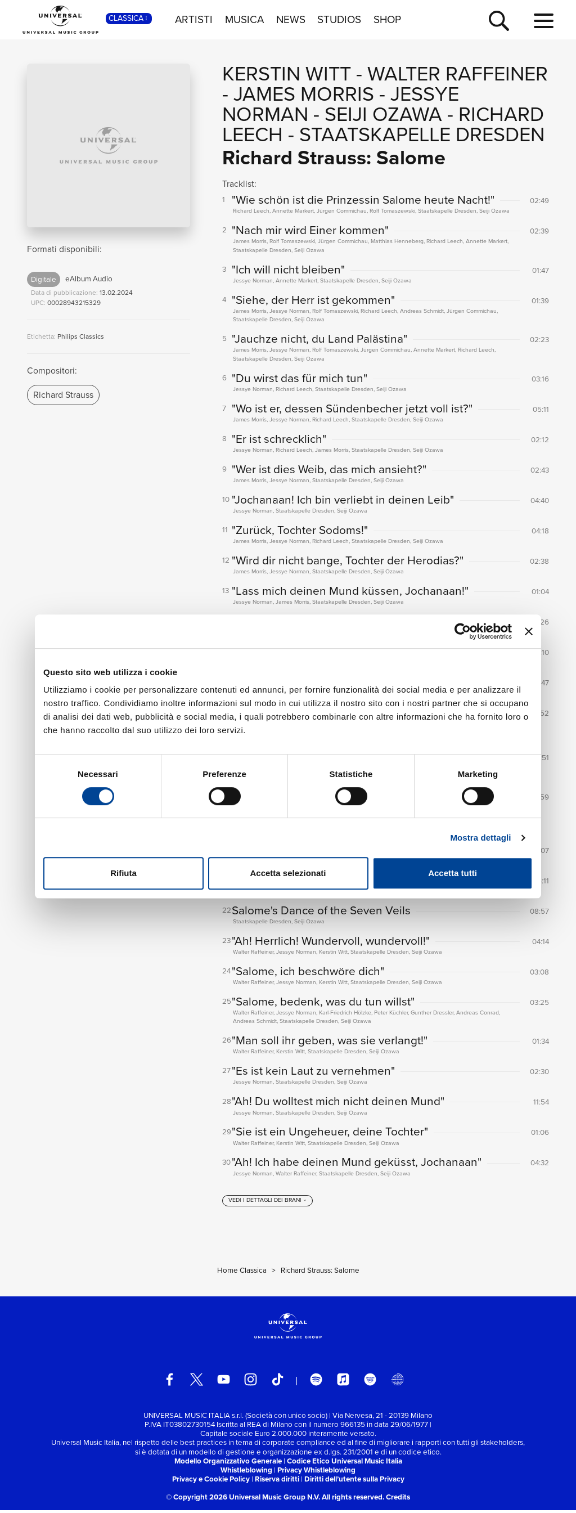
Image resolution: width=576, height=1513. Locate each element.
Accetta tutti (452, 873)
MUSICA (244, 20)
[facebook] (169, 1381)
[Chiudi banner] (529, 631)
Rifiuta (123, 873)
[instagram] (250, 1381)
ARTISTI (194, 20)
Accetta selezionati (288, 873)
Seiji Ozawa (383, 114)
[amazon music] (370, 1381)
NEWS (290, 20)
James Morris (303, 94)
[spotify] (316, 1381)
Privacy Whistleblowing (316, 1472)
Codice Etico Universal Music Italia (344, 1463)
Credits (398, 1499)
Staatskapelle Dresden (421, 134)
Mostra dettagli (480, 837)
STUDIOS (339, 20)
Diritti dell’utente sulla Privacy (354, 1481)
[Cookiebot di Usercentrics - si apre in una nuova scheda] (462, 631)
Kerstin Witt (286, 73)
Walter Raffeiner (457, 73)
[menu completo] (544, 21)
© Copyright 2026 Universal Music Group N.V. (243, 1499)
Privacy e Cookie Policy (211, 1481)
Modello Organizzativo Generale (228, 1463)
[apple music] (343, 1381)
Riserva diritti (277, 1481)
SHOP (387, 20)
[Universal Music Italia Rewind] (397, 1381)
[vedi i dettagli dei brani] (267, 1203)
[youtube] (223, 1381)
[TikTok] (277, 1381)
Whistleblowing (246, 1472)
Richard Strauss (63, 394)
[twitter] (196, 1381)
